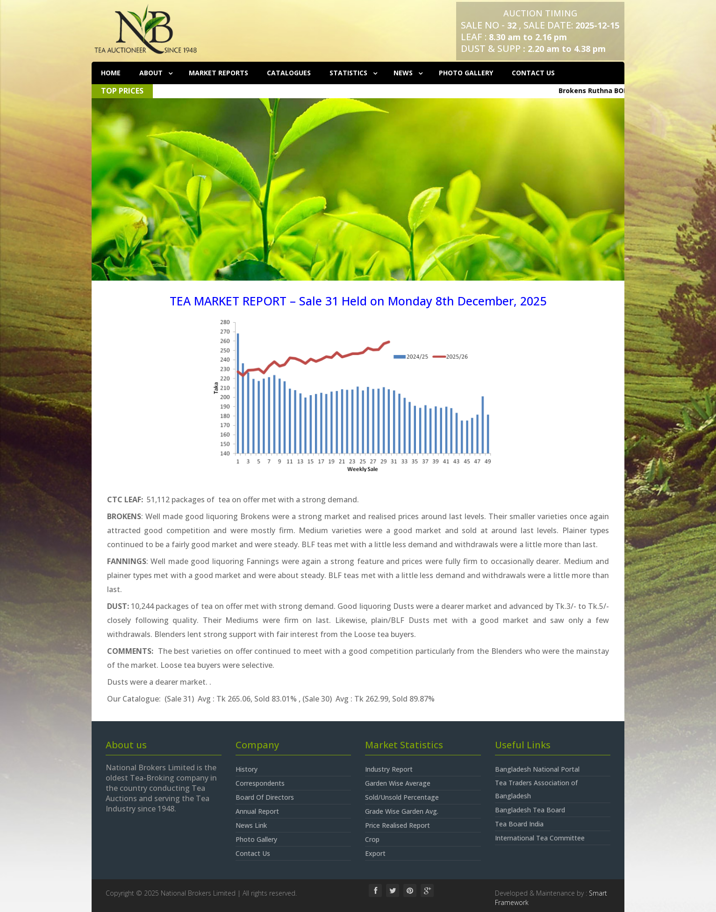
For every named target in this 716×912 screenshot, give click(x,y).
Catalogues (289, 72)
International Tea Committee (540, 837)
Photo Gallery (466, 72)
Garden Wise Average (397, 783)
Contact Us (533, 72)
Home (111, 72)
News (404, 72)
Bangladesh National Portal (537, 769)
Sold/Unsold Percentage (402, 797)
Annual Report (257, 811)
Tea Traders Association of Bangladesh (536, 789)
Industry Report (389, 769)
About (152, 72)
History (247, 769)
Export (375, 853)
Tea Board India (519, 823)
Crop (372, 839)
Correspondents (260, 783)
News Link (251, 825)
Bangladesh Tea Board (530, 809)
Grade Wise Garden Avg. (401, 811)
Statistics (349, 72)
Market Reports (218, 72)
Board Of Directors (265, 797)
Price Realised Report (397, 825)
